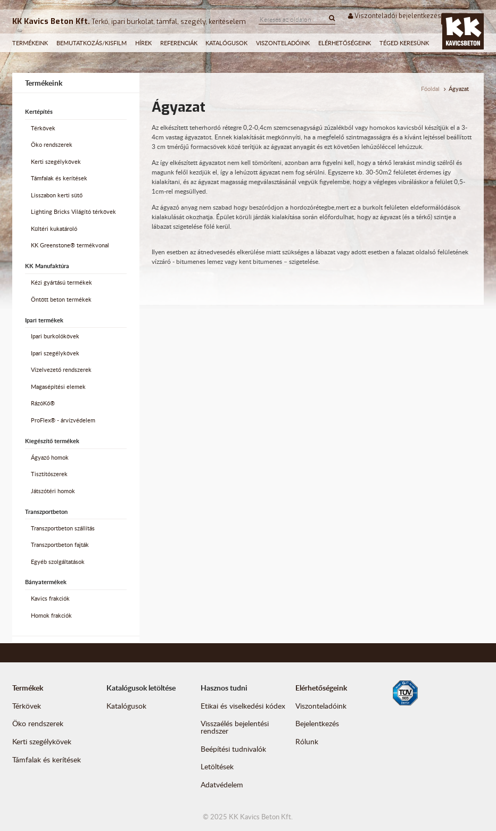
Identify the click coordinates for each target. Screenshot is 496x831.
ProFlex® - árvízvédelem (63, 420)
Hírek (143, 42)
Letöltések (217, 766)
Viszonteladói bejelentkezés (394, 16)
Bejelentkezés (317, 723)
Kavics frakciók (50, 598)
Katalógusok (226, 42)
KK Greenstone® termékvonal (70, 245)
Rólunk (306, 741)
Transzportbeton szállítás (63, 528)
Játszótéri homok (53, 491)
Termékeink (30, 42)
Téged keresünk (404, 42)
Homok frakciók (51, 615)
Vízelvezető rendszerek (61, 369)
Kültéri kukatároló (54, 228)
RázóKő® (43, 403)
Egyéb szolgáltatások (58, 562)
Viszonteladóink (283, 42)
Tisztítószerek (49, 474)
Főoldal (430, 89)
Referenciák (178, 42)
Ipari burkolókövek (55, 336)
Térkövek (43, 128)
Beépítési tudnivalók (233, 749)
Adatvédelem (222, 784)
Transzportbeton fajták (60, 545)
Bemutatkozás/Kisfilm (91, 42)
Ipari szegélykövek (55, 353)
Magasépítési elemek (58, 386)
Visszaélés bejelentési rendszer (235, 727)
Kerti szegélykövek (56, 161)
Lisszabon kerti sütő (56, 195)
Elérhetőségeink (344, 42)
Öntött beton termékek (61, 299)
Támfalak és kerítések (59, 178)
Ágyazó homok (50, 457)
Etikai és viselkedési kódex (243, 706)
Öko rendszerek (51, 144)
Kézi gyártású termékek (61, 282)
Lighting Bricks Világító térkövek (73, 211)
